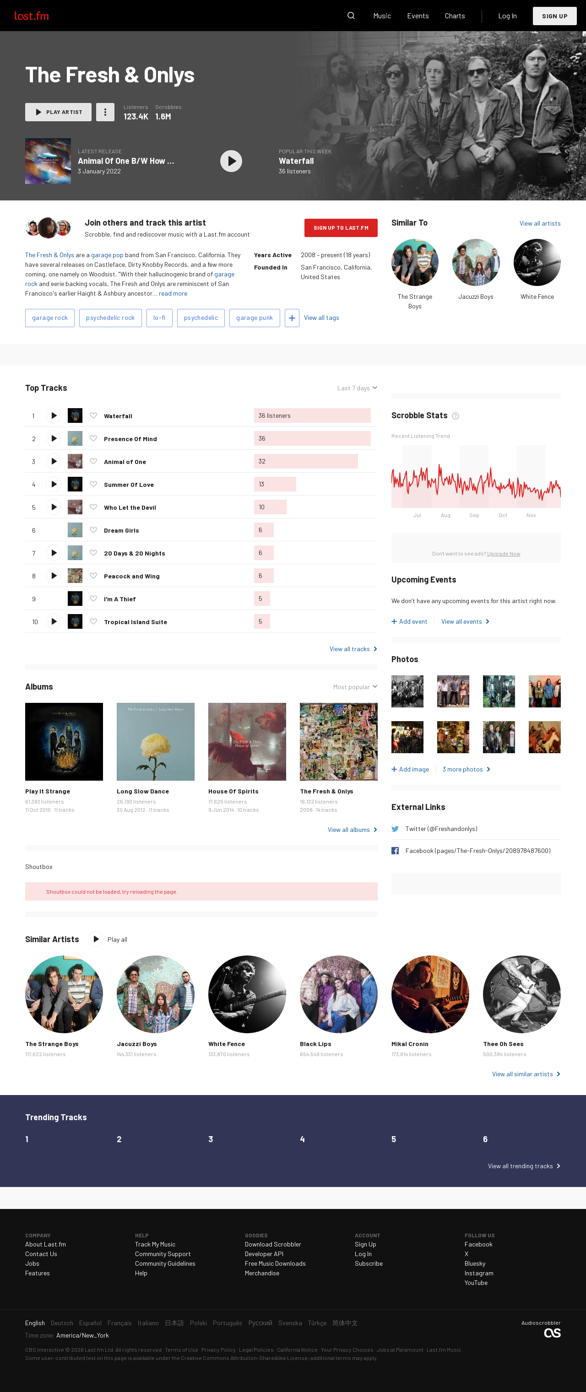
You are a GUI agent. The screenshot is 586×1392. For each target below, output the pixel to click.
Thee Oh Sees (503, 1043)
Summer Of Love (129, 484)
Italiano (148, 1323)
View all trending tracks (520, 1166)
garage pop (107, 255)
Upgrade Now (504, 553)
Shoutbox (39, 866)
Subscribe (369, 1263)
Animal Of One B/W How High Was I (141, 161)
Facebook (479, 1244)
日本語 (174, 1323)
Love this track (93, 415)
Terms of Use (181, 1349)
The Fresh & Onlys (49, 255)
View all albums (349, 829)
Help (141, 1273)
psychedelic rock (110, 317)
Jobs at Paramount (400, 1349)
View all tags (321, 317)
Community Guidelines (165, 1263)
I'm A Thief (120, 599)
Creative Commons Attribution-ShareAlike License (244, 1357)
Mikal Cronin (410, 1043)
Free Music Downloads (275, 1263)
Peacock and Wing (132, 576)
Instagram (479, 1273)
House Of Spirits (233, 791)
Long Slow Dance (143, 791)
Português (227, 1323)
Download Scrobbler (273, 1244)
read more (173, 293)
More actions (105, 112)
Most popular (351, 686)
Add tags (292, 318)
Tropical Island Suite (135, 622)
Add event (413, 621)
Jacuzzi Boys (476, 296)
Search (351, 15)
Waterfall (296, 161)
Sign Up (555, 16)
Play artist (64, 111)
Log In (507, 15)
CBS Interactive (44, 1349)
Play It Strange (47, 791)
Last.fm (42, 15)
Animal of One (125, 461)
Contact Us (41, 1253)
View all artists (540, 223)
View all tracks (350, 649)
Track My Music (155, 1244)
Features (37, 1273)
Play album (231, 161)
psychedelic (201, 317)
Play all (117, 939)
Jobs (32, 1263)
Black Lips (315, 1043)
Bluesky (475, 1263)
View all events (461, 621)
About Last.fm (45, 1244)
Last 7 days (353, 388)
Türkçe (317, 1323)
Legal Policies (256, 1349)
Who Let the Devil (130, 507)
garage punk (254, 317)
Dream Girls (121, 530)
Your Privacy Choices (347, 1349)
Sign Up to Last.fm (341, 227)
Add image (414, 769)
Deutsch (62, 1323)
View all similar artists (522, 1074)
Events (418, 15)
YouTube (476, 1282)
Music (382, 15)
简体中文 (345, 1323)
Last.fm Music (444, 1349)
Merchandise (262, 1273)
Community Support (163, 1253)
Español (90, 1323)
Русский (260, 1323)
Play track (53, 415)
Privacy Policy (218, 1349)
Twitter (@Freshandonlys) (441, 828)
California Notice (297, 1349)
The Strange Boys (52, 1043)
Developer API (264, 1253)
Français (120, 1323)
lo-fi (159, 317)
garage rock (50, 317)
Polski (198, 1323)
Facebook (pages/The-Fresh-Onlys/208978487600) (478, 850)
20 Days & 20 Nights (134, 553)
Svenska (290, 1323)
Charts (455, 15)
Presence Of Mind (130, 438)
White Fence (537, 296)
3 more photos (463, 769)
